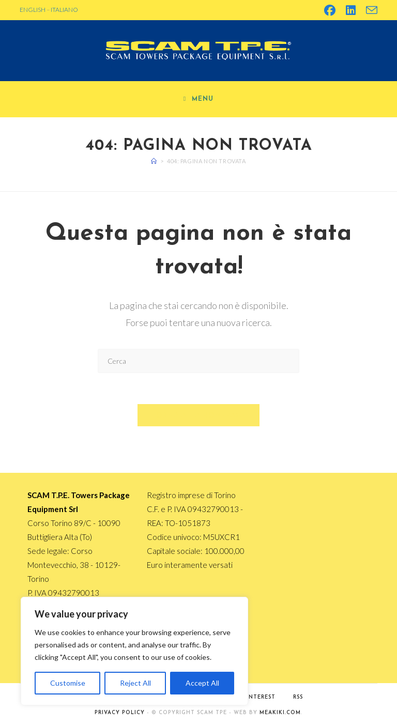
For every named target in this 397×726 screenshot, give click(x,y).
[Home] (154, 161)
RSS (298, 697)
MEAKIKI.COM (280, 713)
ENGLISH (32, 9)
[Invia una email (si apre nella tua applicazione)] (369, 10)
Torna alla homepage (198, 415)
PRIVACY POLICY (120, 713)
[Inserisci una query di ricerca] (198, 361)
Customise (67, 682)
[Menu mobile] (198, 99)
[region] (134, 651)
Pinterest (259, 697)
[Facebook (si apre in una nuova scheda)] (330, 10)
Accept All (202, 682)
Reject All (135, 682)
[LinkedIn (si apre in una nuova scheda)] (351, 10)
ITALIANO (64, 9)
